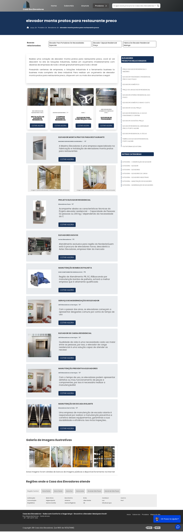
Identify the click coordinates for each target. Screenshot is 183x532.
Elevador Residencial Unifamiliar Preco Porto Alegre (136, 127)
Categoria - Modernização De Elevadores (137, 185)
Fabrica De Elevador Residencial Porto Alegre (135, 140)
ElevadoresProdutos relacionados (134, 59)
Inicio (129, 515)
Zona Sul (69, 492)
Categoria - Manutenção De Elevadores (137, 181)
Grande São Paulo (94, 492)
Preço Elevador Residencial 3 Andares (134, 70)
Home (54, 5)
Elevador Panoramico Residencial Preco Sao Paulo (136, 78)
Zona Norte (46, 492)
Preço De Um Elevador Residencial (136, 90)
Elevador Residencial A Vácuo (135, 133)
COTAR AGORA (38, 126)
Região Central (33, 492)
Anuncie (85, 5)
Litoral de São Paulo (112, 492)
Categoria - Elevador (130, 166)
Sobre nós (136, 515)
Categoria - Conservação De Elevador (136, 162)
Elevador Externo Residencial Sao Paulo (136, 96)
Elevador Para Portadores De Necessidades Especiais (66, 44)
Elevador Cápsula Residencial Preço (105, 44)
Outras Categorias (131, 154)
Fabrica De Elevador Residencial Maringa (136, 44)
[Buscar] (158, 6)
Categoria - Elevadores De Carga (134, 173)
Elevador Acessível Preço (133, 121)
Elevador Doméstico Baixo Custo (136, 102)
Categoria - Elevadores (131, 170)
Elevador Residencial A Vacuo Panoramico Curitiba (135, 114)
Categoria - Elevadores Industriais (135, 177)
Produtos (101, 5)
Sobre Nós (69, 5)
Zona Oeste (58, 492)
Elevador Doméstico (131, 84)
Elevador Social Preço (132, 108)
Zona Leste (80, 492)
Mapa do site (155, 515)
